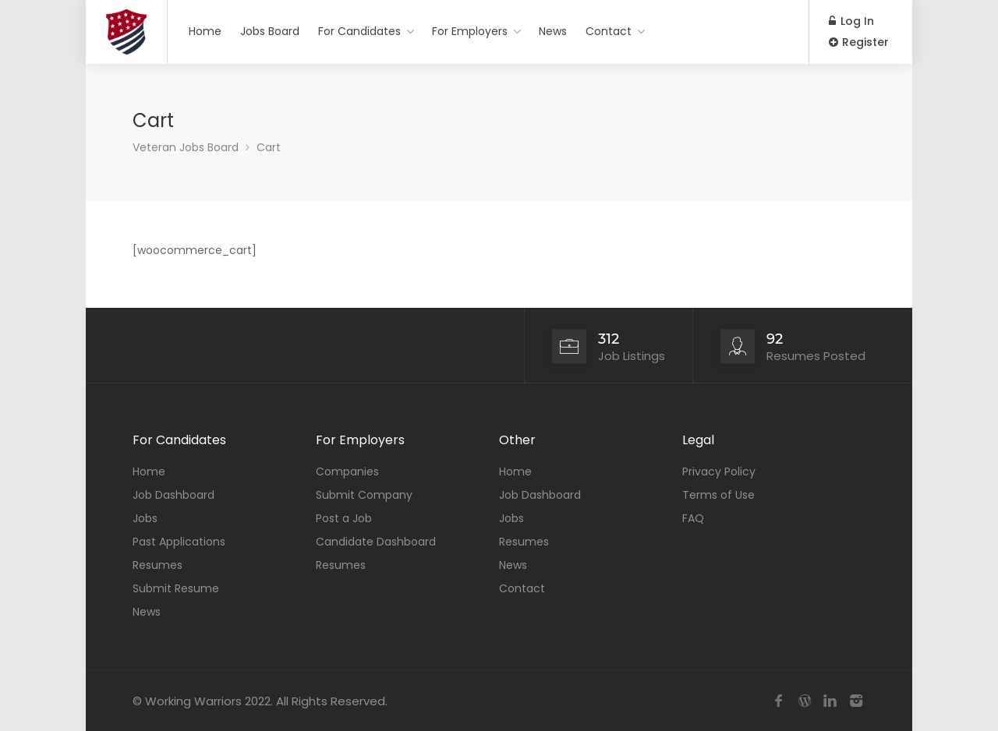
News (553, 31)
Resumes (157, 565)
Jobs (145, 518)
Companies (347, 471)
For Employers (470, 31)
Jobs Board (269, 31)
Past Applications (179, 541)
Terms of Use (718, 495)
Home (205, 31)
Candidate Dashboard (376, 541)
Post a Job (344, 518)
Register (859, 42)
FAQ (693, 518)
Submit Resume (176, 588)
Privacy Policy (719, 471)
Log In (851, 21)
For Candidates (359, 31)
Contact (609, 31)
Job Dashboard (173, 495)
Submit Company (364, 495)
